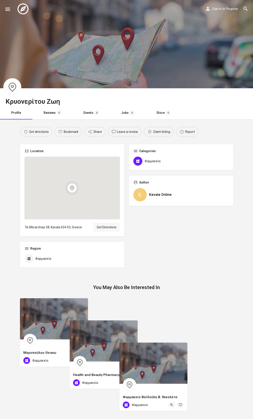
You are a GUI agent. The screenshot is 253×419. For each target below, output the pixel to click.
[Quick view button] (72, 360)
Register (232, 9)
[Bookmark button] (81, 360)
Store (163, 113)
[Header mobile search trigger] (246, 9)
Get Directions (107, 227)
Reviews (52, 113)
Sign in (217, 9)
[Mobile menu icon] (7, 9)
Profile (16, 112)
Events (91, 113)
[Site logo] (24, 9)
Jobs (127, 113)
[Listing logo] (12, 87)
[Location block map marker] (72, 188)
